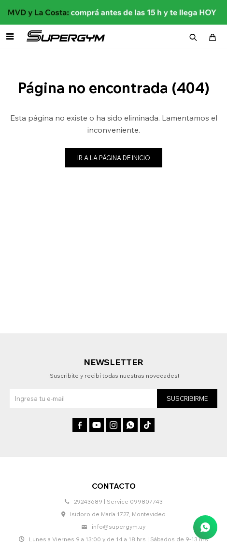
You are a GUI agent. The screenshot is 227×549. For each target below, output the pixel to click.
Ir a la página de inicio (113, 158)
